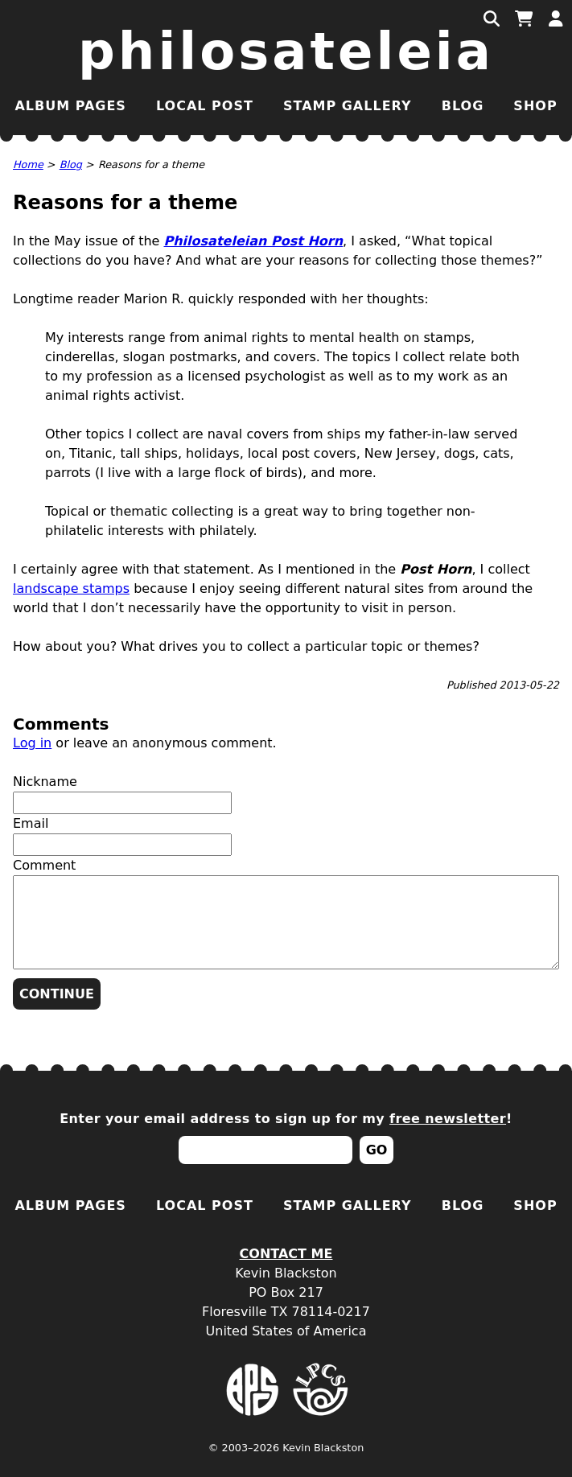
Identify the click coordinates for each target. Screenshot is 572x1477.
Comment (44, 865)
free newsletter (447, 1118)
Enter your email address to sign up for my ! (286, 1118)
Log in (32, 743)
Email (30, 823)
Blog (463, 105)
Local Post (204, 105)
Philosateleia (286, 51)
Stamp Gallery (347, 105)
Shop (535, 105)
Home (28, 164)
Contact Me (286, 1253)
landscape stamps (71, 588)
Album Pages (70, 105)
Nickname (45, 781)
